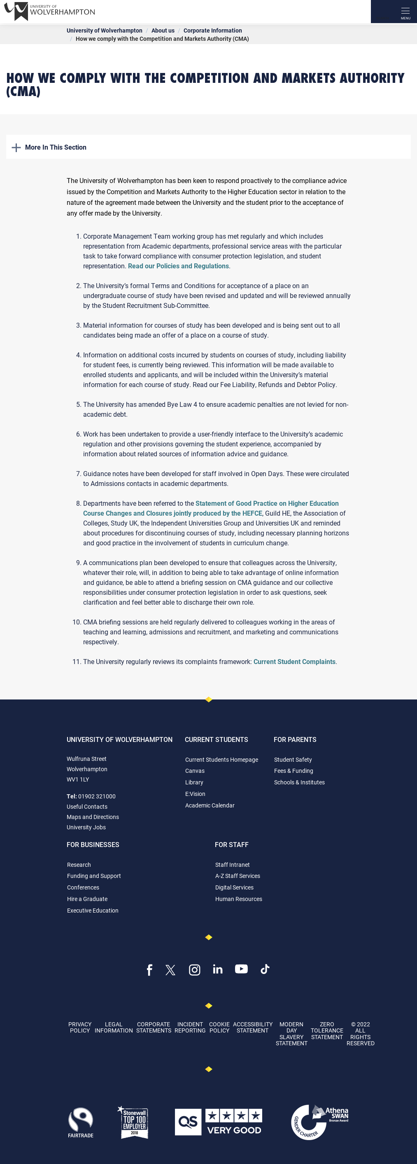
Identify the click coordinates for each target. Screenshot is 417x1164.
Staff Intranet (232, 864)
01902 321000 (97, 796)
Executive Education (93, 910)
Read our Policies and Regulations (178, 265)
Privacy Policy (79, 1027)
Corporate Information (213, 30)
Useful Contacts (87, 806)
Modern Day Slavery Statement (292, 1033)
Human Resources (238, 899)
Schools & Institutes (299, 782)
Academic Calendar (210, 805)
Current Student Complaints (294, 661)
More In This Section (49, 147)
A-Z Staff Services (237, 876)
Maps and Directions (93, 817)
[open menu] (405, 11)
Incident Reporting (190, 1027)
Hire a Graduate (87, 899)
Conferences (83, 887)
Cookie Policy (219, 1027)
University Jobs (86, 827)
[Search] (382, 11)
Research (79, 864)
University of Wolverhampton (104, 30)
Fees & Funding (293, 770)
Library (194, 782)
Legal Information (114, 1027)
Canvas (195, 770)
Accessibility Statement (253, 1027)
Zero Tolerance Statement (327, 1030)
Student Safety (293, 759)
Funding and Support (94, 876)
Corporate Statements (153, 1027)
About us (163, 30)
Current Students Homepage (221, 759)
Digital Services (234, 887)
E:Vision (195, 794)
